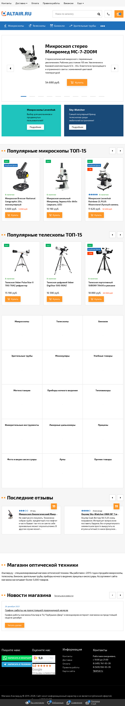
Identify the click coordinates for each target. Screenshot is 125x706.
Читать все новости (63, 595)
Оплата (66, 663)
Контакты (67, 656)
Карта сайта (69, 671)
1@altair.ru (98, 670)
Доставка (67, 660)
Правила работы (71, 667)
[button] (23, 96)
